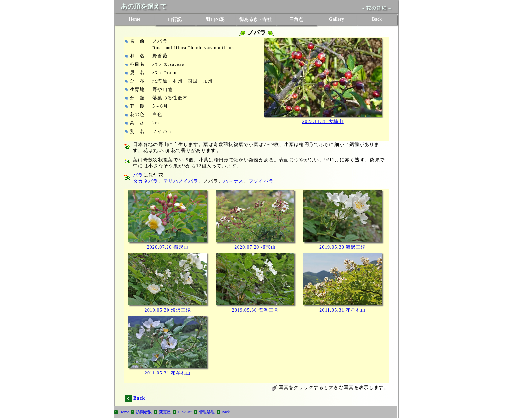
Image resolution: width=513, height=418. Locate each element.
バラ (138, 175)
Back (377, 19)
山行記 (175, 19)
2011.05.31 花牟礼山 (342, 310)
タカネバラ (145, 181)
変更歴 (165, 412)
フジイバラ (261, 181)
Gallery (336, 19)
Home (134, 19)
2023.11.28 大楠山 (323, 121)
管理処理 (207, 412)
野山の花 (215, 19)
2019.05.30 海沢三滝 (342, 247)
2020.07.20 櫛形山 (167, 247)
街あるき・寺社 (255, 19)
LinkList (184, 412)
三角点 (296, 19)
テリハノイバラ (180, 181)
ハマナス (233, 181)
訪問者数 (144, 412)
